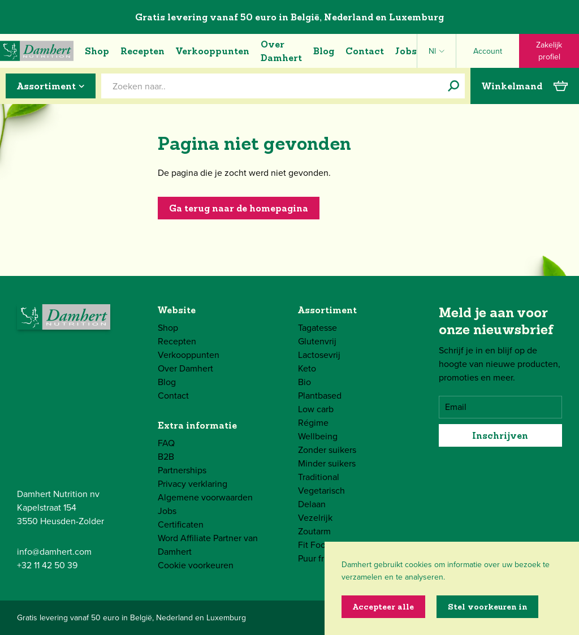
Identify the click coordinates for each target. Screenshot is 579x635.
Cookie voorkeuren (196, 565)
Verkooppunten (212, 51)
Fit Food (314, 544)
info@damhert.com (54, 551)
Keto (307, 368)
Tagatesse (317, 327)
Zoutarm (314, 531)
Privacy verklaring (192, 483)
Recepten (142, 51)
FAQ (166, 443)
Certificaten (181, 524)
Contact (364, 51)
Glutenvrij (317, 341)
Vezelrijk (315, 517)
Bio (304, 381)
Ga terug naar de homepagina (238, 208)
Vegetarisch (321, 490)
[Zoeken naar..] (453, 86)
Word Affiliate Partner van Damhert (208, 545)
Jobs (406, 51)
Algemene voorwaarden (205, 497)
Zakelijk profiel (549, 51)
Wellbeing (318, 436)
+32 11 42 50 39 (47, 565)
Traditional (318, 476)
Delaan (312, 504)
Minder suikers (327, 463)
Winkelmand (525, 86)
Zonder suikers (327, 449)
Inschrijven (500, 435)
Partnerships (182, 470)
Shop (97, 51)
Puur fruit (316, 558)
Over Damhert (281, 51)
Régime (313, 422)
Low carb (316, 409)
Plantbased (320, 395)
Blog (323, 51)
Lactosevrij (319, 354)
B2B (166, 456)
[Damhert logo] (37, 51)
